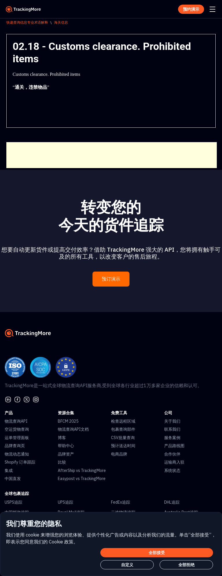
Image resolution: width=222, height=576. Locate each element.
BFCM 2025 (68, 421)
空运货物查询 (17, 429)
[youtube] (35, 399)
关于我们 (172, 421)
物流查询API (16, 421)
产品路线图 (174, 445)
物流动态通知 (17, 454)
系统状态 (172, 470)
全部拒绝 (186, 564)
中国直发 (13, 478)
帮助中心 (66, 445)
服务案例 (172, 437)
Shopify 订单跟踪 (20, 462)
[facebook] (17, 399)
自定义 (127, 564)
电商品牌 (119, 454)
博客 (62, 437)
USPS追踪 (13, 502)
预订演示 (111, 279)
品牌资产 (66, 454)
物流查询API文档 (73, 429)
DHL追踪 (172, 502)
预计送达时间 (123, 445)
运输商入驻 (174, 462)
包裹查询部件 (123, 429)
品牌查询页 (15, 445)
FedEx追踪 (120, 502)
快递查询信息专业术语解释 (27, 22)
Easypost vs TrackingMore (82, 478)
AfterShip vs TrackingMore (82, 470)
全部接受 (157, 552)
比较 (62, 462)
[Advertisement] (111, 155)
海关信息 (61, 22)
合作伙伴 (172, 454)
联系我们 (172, 429)
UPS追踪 (65, 502)
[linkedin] (8, 399)
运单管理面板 (17, 437)
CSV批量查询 (123, 437)
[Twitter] (26, 399)
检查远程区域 (123, 421)
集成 (9, 470)
